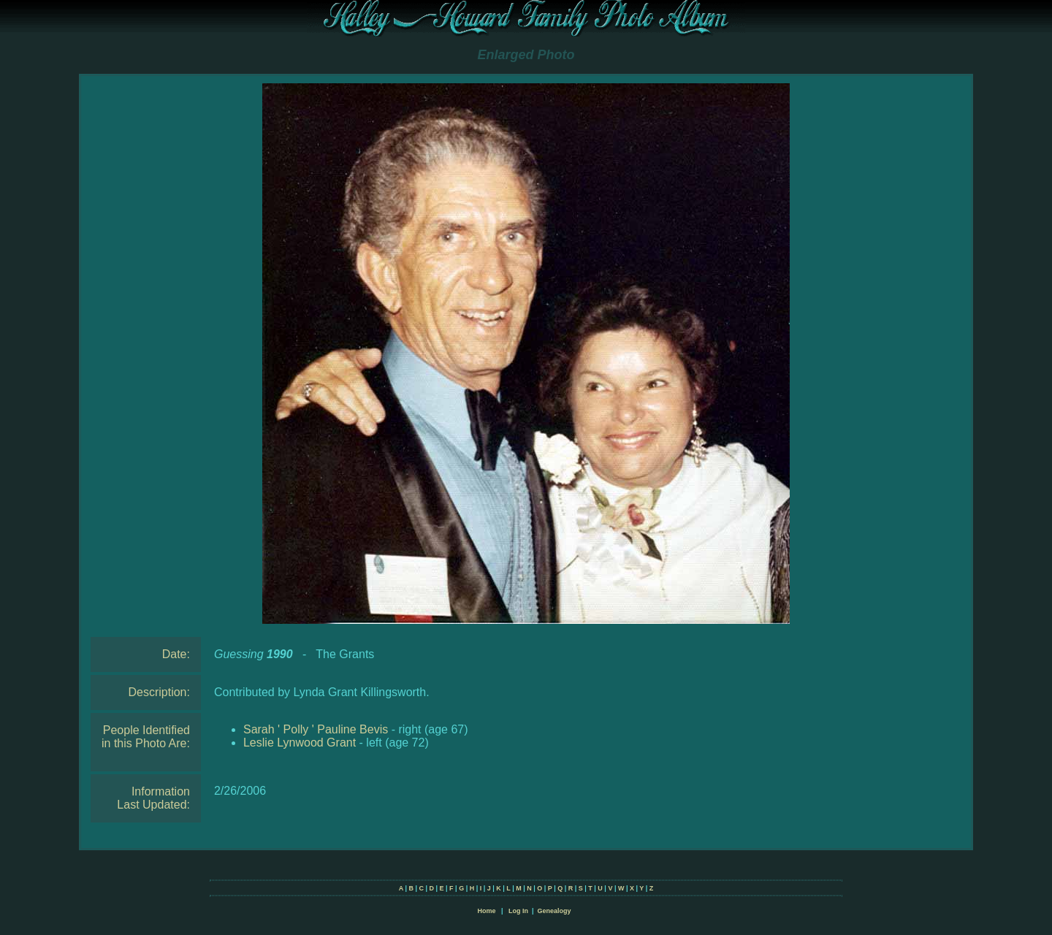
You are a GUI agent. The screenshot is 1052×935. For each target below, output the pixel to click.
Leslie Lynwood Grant (299, 742)
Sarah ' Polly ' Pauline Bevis (315, 729)
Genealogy (554, 911)
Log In (518, 911)
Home (486, 911)
